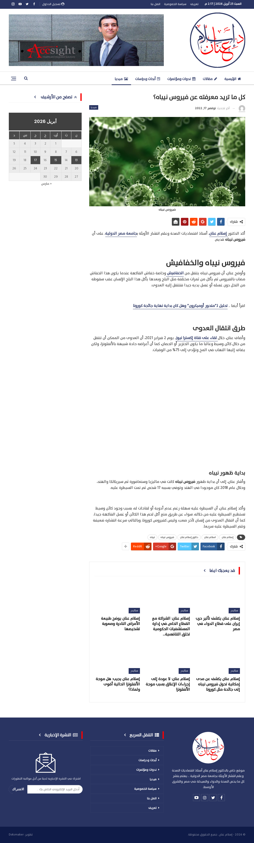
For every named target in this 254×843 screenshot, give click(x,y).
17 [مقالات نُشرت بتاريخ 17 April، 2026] (35, 160)
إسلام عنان (227, 537)
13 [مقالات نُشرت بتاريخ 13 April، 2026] (76, 160)
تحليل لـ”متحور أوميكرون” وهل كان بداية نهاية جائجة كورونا (180, 306)
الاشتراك (18, 789)
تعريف (194, 4)
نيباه (152, 537)
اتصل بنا (155, 4)
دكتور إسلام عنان (189, 537)
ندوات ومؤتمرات (181, 79)
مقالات (210, 79)
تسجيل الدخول (53, 4)
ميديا (121, 79)
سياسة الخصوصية (175, 4)
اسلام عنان (210, 537)
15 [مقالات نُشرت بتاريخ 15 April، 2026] (56, 160)
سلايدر (234, 610)
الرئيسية (232, 79)
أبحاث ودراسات (147, 79)
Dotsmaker (16, 834)
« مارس (46, 183)
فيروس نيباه (167, 537)
